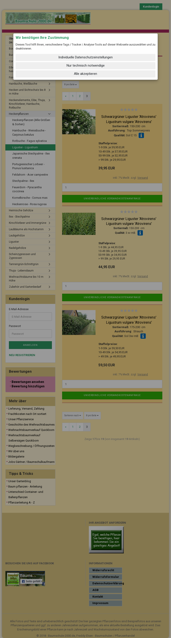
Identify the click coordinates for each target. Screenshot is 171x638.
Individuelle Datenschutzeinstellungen (85, 57)
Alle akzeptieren (85, 74)
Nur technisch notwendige (86, 65)
